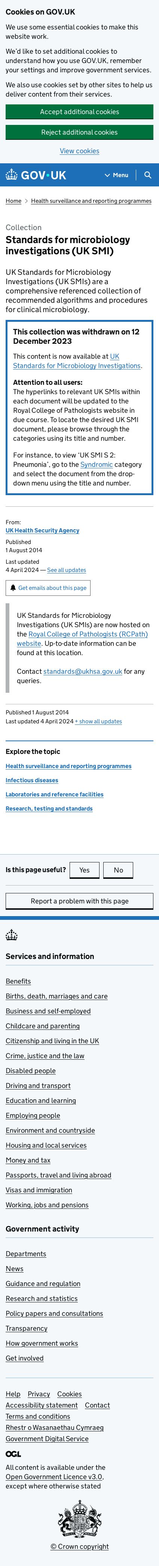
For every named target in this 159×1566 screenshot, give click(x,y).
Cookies (69, 1394)
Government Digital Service (47, 1438)
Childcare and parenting (43, 1026)
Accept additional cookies (79, 111)
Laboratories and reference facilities (55, 794)
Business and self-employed (48, 1011)
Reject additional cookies (79, 132)
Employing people (33, 1115)
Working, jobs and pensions (47, 1205)
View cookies (80, 150)
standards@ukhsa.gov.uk (82, 671)
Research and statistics (42, 1298)
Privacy (39, 1394)
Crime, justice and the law (45, 1055)
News (15, 1268)
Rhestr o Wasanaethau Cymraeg (55, 1427)
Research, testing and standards (49, 808)
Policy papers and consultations (54, 1313)
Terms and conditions (38, 1416)
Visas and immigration (39, 1190)
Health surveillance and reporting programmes (91, 200)
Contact (97, 1405)
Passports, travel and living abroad (58, 1175)
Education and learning (41, 1100)
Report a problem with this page (80, 901)
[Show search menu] (147, 175)
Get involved (25, 1358)
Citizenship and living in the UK (52, 1041)
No (124, 869)
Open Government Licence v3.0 (54, 1476)
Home (13, 200)
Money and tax (28, 1160)
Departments (26, 1253)
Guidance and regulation (43, 1283)
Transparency (27, 1328)
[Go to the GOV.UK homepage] (36, 175)
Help (13, 1394)
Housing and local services (46, 1145)
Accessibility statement (42, 1405)
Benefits (18, 981)
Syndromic (96, 464)
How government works (42, 1343)
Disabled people (31, 1070)
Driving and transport (38, 1085)
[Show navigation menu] (116, 175)
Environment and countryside (50, 1130)
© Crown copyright (80, 1546)
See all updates (66, 569)
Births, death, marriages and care (57, 996)
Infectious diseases (32, 780)
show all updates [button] (98, 721)
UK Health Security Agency (42, 530)
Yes (89, 869)
